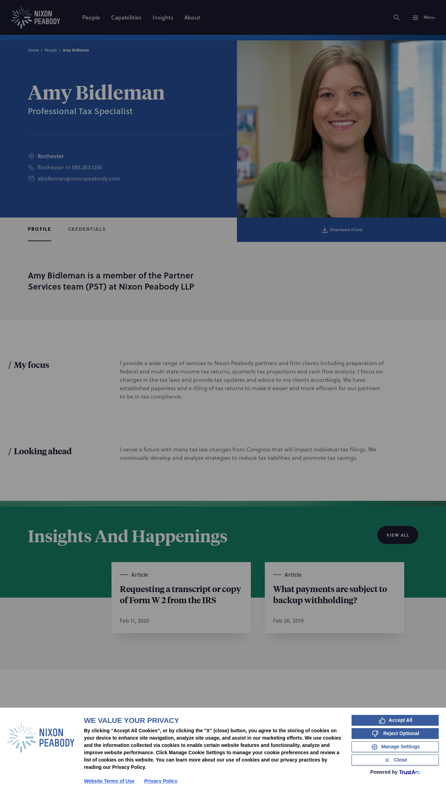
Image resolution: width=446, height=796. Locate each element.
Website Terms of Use (109, 781)
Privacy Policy (160, 781)
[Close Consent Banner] (395, 760)
